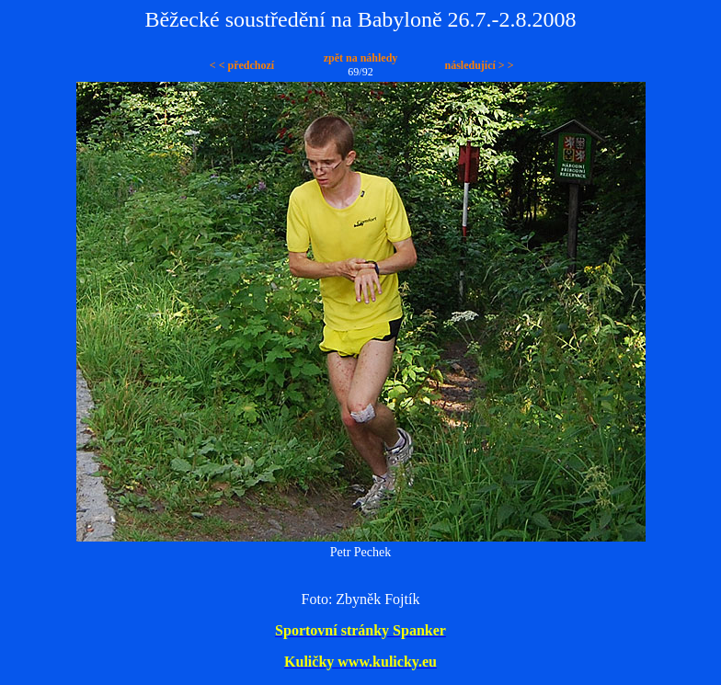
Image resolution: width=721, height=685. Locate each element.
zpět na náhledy (361, 57)
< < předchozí (242, 65)
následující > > (478, 65)
